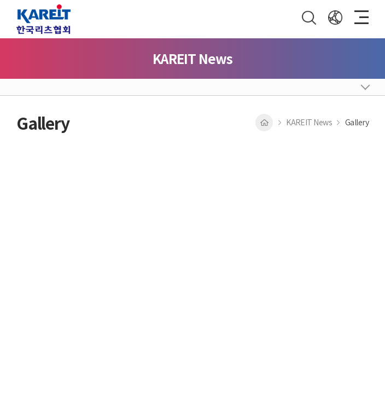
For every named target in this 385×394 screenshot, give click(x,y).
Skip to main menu (0, 0)
